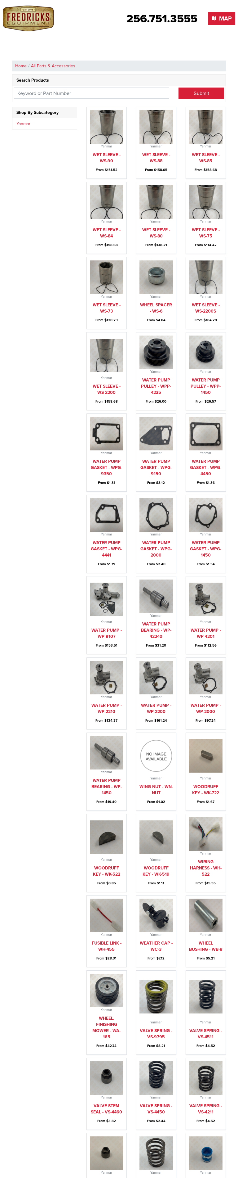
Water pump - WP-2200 (156, 708)
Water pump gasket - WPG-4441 (106, 548)
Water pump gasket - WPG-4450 (205, 467)
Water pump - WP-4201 (206, 633)
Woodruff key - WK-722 (205, 789)
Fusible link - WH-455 (106, 946)
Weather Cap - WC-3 (156, 946)
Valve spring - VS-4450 (156, 1109)
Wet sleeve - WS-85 (206, 157)
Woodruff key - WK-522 (106, 871)
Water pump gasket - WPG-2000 (156, 548)
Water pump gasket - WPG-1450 (205, 548)
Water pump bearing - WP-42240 (156, 630)
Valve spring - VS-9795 (156, 1033)
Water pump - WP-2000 (206, 708)
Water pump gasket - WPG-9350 (106, 467)
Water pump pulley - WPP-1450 (206, 386)
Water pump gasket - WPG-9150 (156, 467)
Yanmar (23, 123)
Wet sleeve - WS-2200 (107, 389)
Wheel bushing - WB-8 (205, 946)
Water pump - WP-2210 (106, 708)
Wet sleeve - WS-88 (156, 157)
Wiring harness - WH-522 (206, 868)
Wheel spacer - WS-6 (156, 308)
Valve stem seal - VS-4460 (106, 1109)
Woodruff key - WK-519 (156, 871)
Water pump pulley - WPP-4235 (156, 386)
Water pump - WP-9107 (106, 633)
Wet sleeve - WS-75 (206, 233)
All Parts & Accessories (53, 66)
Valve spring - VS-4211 (205, 1109)
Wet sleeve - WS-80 (156, 233)
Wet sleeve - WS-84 (107, 233)
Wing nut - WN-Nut (156, 789)
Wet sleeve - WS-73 (107, 308)
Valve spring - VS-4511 (205, 1033)
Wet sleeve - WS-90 (107, 157)
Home (21, 66)
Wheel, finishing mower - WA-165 (106, 1027)
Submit (201, 93)
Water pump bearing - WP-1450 (106, 786)
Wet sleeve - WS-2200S (206, 308)
